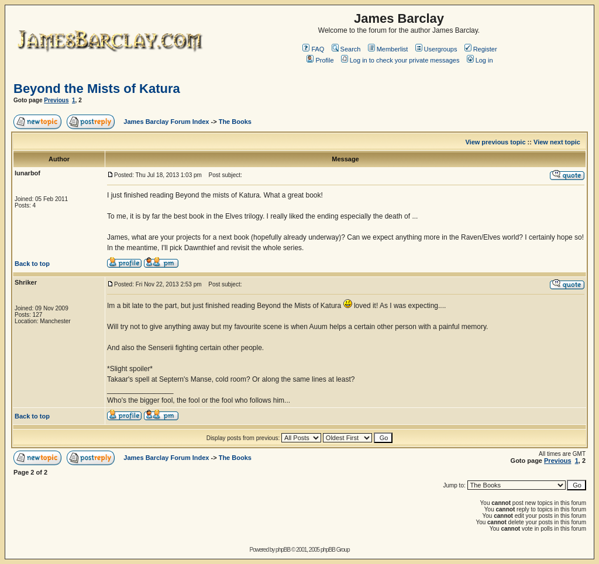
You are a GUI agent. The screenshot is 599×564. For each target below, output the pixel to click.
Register (480, 49)
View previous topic (495, 142)
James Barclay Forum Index (166, 121)
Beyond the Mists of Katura (96, 88)
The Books (235, 121)
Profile (320, 60)
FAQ (313, 49)
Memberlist (388, 49)
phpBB (283, 549)
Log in (480, 60)
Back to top (32, 263)
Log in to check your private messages (400, 60)
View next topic (556, 142)
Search (346, 49)
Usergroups (436, 49)
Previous (56, 100)
